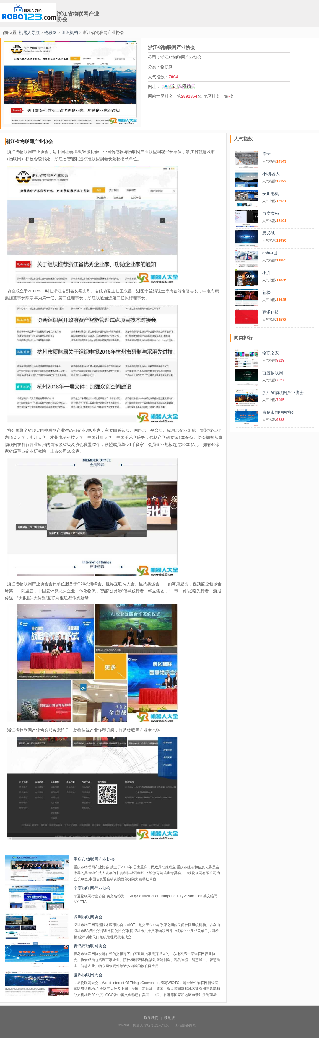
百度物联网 (272, 372)
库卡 (266, 154)
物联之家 (270, 353)
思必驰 (268, 233)
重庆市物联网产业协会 (94, 859)
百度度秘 (270, 213)
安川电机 (270, 193)
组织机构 (69, 32)
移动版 (169, 1018)
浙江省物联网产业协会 (283, 392)
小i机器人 (271, 173)
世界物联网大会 (88, 974)
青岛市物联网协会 (90, 946)
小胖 (266, 272)
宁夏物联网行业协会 (92, 888)
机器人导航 (29, 32)
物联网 (50, 32)
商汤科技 (270, 312)
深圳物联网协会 (88, 917)
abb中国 (269, 253)
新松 (266, 292)
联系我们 (151, 1018)
